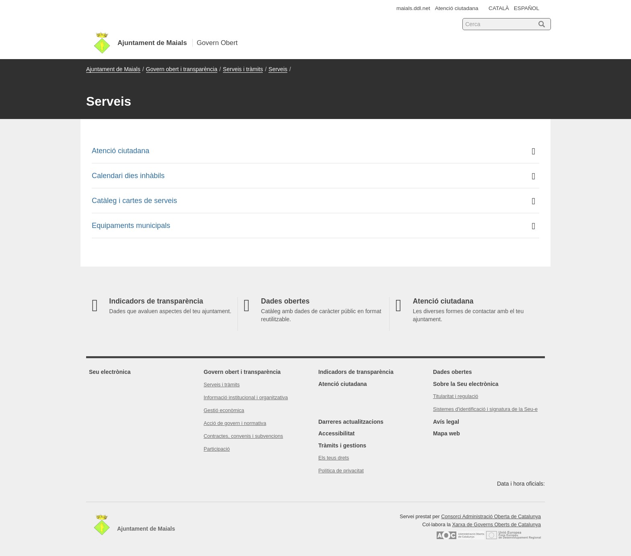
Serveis (277, 69)
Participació (217, 449)
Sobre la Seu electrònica (466, 384)
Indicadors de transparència (356, 372)
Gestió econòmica (224, 410)
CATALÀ (499, 8)
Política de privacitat (341, 471)
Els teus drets (333, 458)
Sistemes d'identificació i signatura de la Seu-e (485, 409)
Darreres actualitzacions (351, 422)
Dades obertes (452, 372)
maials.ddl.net (413, 8)
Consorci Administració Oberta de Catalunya (491, 516)
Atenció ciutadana (456, 8)
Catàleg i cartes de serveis (313, 201)
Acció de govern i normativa (235, 423)
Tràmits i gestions (342, 445)
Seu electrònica (110, 372)
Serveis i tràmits (243, 69)
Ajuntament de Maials (113, 69)
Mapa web (446, 433)
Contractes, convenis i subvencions (243, 436)
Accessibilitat (336, 433)
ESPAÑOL (526, 8)
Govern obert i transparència (181, 69)
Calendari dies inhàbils (313, 176)
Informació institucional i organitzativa (246, 397)
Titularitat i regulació (455, 396)
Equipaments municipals (313, 226)
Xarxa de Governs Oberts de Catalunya (496, 524)
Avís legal (446, 422)
